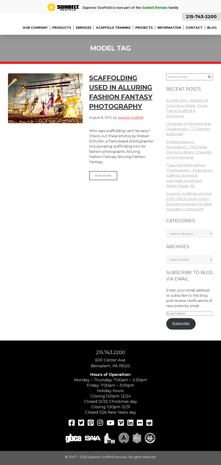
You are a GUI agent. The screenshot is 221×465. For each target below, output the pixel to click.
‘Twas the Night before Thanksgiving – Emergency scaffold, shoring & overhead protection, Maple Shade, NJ (189, 175)
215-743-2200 (201, 16)
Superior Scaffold (130, 118)
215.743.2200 (110, 352)
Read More (103, 175)
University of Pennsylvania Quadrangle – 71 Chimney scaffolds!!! (188, 129)
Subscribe (180, 324)
